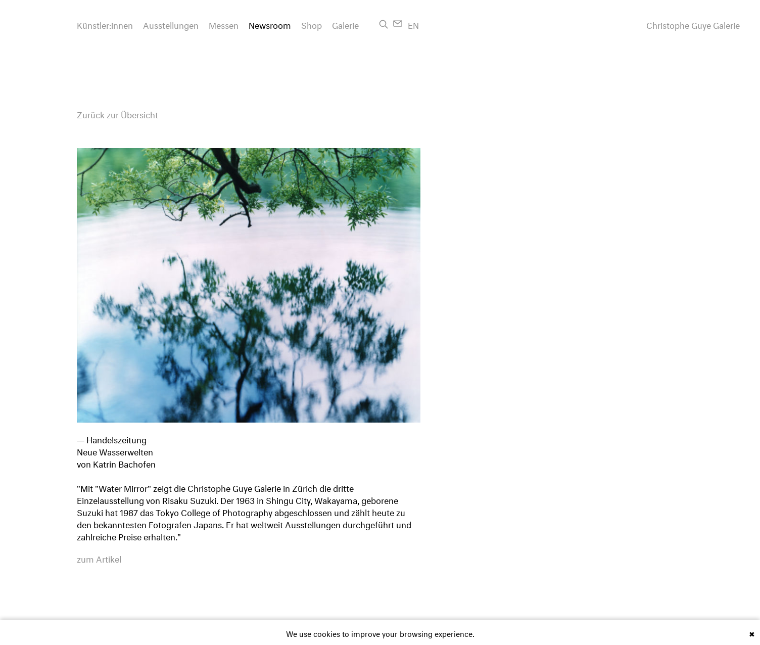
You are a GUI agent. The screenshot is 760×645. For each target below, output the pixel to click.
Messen (224, 24)
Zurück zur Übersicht (117, 113)
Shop (311, 24)
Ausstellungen (171, 24)
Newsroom (270, 24)
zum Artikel (99, 558)
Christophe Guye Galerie (693, 24)
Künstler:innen (105, 24)
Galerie (345, 24)
